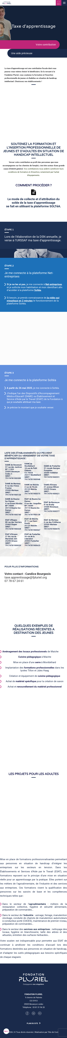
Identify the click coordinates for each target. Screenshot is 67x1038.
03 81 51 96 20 (39, 1007)
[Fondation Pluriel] (6, 3)
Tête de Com (53, 1032)
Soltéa (49, 290)
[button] (64, 3)
